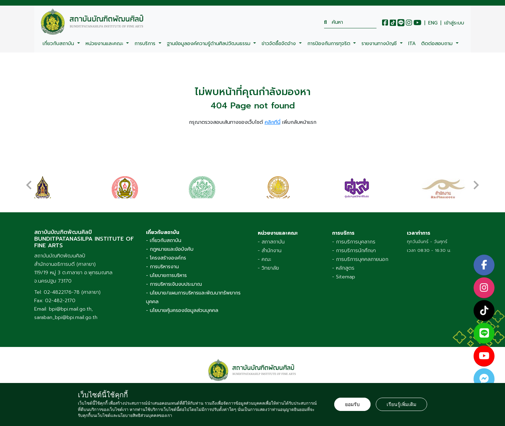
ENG (433, 23)
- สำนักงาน (269, 250)
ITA (412, 43)
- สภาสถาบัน (271, 242)
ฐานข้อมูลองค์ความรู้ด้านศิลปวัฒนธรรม (209, 43)
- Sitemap (343, 277)
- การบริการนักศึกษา (354, 250)
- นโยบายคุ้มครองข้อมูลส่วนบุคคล (182, 310)
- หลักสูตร (343, 268)
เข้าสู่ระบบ (454, 23)
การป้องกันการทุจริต (329, 43)
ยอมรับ (352, 404)
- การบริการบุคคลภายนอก (360, 259)
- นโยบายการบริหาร (166, 275)
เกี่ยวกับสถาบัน (59, 43)
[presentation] (29, 181)
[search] (350, 22)
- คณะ (264, 259)
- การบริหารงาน (162, 266)
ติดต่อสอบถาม (437, 43)
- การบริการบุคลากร (353, 242)
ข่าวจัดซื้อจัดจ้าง (280, 43)
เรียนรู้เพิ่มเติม (401, 404)
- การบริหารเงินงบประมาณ (174, 284)
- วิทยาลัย (268, 268)
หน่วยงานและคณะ (105, 43)
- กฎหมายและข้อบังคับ (169, 249)
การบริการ (145, 43)
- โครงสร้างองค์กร (166, 258)
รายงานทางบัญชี (379, 43)
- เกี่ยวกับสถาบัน (163, 240)
